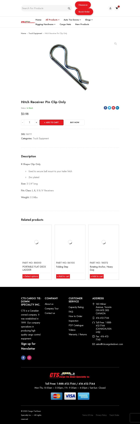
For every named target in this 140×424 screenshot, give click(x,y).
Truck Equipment (35, 33)
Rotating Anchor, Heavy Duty (101, 268)
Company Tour (52, 308)
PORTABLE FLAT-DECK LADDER (34, 268)
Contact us (50, 313)
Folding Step (62, 266)
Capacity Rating (76, 307)
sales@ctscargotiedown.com (109, 344)
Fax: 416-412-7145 (102, 338)
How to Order (75, 316)
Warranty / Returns (78, 334)
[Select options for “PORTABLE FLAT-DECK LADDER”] (31, 276)
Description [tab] (28, 156)
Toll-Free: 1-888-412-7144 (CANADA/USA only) (104, 327)
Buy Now (75, 122)
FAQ (71, 311)
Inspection (73, 320)
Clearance (82, 5)
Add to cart (52, 122)
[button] (83, 4)
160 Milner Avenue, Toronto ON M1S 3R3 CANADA (104, 308)
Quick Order (84, 11)
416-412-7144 (102, 318)
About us (49, 304)
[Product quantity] (29, 122)
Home (23, 33)
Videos (72, 330)
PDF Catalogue (76, 325)
